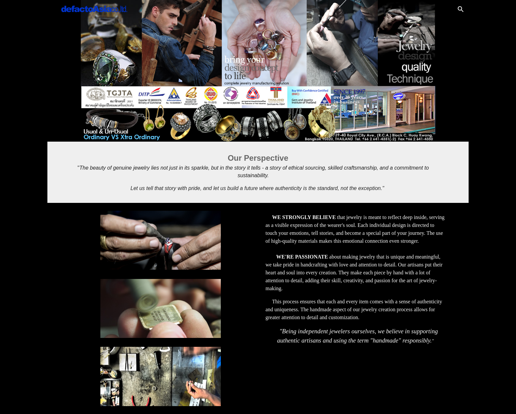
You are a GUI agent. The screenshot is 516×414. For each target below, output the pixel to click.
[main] (258, 172)
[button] (461, 9)
